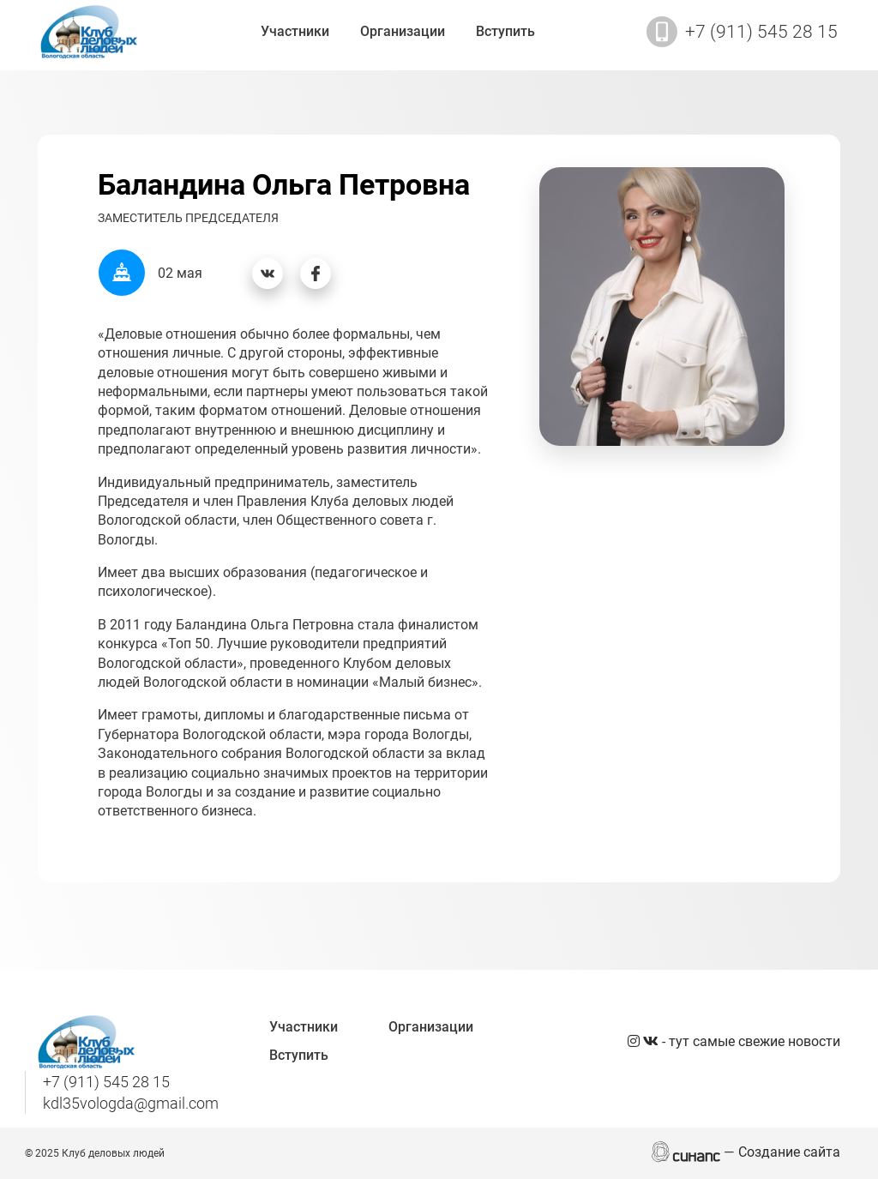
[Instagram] (635, 1041)
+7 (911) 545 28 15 (761, 31)
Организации (402, 31)
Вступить (505, 31)
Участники (295, 31)
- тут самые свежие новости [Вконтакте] (741, 1041)
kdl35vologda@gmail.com (131, 1103)
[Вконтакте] (267, 273)
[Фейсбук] (315, 273)
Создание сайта (789, 1152)
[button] (662, 306)
